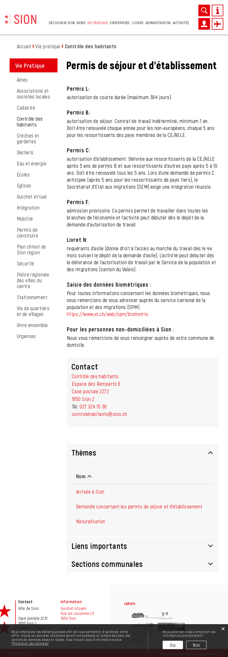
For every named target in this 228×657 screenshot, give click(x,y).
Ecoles (23, 174)
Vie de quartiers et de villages (33, 311)
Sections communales (107, 564)
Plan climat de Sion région (31, 249)
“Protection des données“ (30, 643)
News (81, 22)
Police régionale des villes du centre (33, 280)
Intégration (28, 207)
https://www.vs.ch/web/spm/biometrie (107, 314)
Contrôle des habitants (37, 121)
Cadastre (26, 107)
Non (196, 645)
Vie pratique (97, 22)
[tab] (142, 452)
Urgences (26, 336)
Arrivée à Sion (90, 491)
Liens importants (99, 546)
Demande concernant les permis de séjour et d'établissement (139, 506)
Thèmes (83, 452)
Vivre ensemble (32, 325)
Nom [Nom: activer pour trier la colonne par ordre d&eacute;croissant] (80, 476)
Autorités (181, 22)
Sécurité (25, 263)
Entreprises (120, 22)
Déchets (25, 152)
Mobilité (25, 218)
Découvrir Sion (62, 22)
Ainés (22, 79)
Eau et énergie (32, 163)
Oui (172, 645)
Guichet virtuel (32, 196)
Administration (158, 22)
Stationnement (32, 297)
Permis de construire (27, 232)
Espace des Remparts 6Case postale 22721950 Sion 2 (96, 391)
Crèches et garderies (28, 138)
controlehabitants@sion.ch (99, 414)
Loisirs (137, 22)
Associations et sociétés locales (33, 94)
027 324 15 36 (93, 406)
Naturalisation (90, 521)
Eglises (24, 185)
